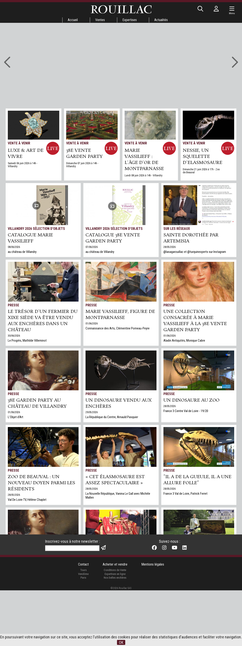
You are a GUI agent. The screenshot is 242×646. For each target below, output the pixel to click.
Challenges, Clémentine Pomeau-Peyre (32, 570)
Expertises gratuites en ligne (181, 579)
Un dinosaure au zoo (191, 400)
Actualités (161, 20)
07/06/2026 (92, 247)
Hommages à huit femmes (42, 559)
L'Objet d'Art (15, 417)
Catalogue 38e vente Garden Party (113, 238)
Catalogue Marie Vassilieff (30, 238)
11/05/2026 (92, 571)
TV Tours (93, 553)
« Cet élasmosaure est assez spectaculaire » (115, 480)
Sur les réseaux (176, 229)
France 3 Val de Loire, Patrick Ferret (185, 494)
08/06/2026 (14, 247)
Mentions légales (152, 620)
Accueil (73, 20)
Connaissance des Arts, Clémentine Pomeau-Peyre (118, 328)
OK (121, 642)
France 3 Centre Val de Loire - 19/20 (185, 411)
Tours (83, 625)
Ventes (100, 20)
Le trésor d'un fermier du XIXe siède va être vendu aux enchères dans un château (42, 321)
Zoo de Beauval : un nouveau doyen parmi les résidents (41, 483)
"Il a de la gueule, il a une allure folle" (197, 480)
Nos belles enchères (115, 633)
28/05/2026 (169, 247)
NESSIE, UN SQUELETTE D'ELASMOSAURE (202, 156)
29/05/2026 (92, 412)
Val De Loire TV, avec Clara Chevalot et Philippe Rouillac (120, 576)
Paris (83, 633)
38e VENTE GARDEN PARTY (84, 153)
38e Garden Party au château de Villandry (37, 403)
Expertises (129, 20)
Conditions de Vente (115, 625)
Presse (13, 305)
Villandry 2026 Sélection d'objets (36, 229)
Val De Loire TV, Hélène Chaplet (27, 500)
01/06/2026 (92, 323)
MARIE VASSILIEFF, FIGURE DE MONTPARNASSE (120, 315)
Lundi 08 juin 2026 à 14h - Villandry (143, 175)
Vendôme (83, 629)
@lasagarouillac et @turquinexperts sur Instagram (194, 252)
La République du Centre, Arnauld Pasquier (112, 417)
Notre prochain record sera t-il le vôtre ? (195, 562)
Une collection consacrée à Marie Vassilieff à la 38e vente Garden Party (195, 321)
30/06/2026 (14, 335)
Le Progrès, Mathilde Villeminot (27, 340)
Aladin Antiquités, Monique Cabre (184, 340)
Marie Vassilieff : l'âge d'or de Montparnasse (144, 159)
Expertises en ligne (115, 629)
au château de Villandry (22, 252)
